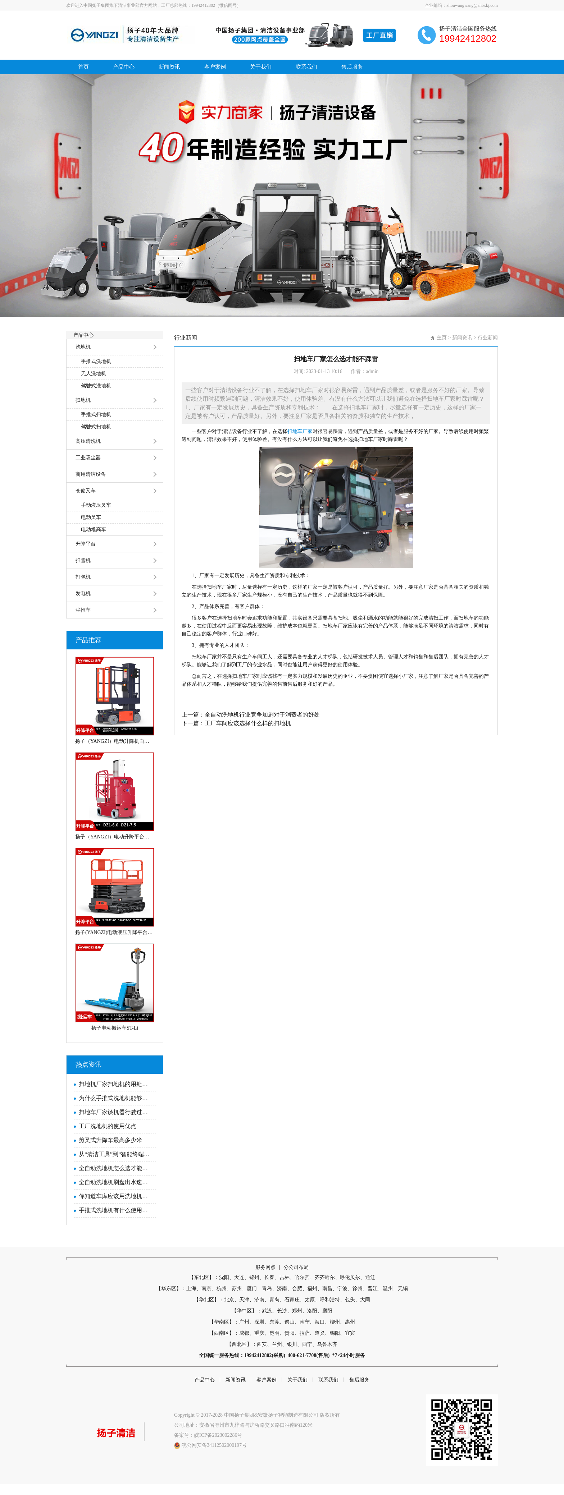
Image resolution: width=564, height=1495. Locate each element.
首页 (83, 67)
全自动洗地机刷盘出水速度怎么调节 (115, 1193)
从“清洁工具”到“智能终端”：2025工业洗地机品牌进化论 (115, 1165)
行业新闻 (488, 337)
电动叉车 (91, 528)
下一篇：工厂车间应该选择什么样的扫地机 (236, 723)
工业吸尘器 (88, 468)
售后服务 (354, 67)
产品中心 (124, 67)
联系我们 (308, 67)
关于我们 (262, 67)
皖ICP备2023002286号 (218, 1446)
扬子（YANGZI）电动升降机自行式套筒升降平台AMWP (114, 752)
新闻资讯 (170, 67)
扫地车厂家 (300, 431)
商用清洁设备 (91, 485)
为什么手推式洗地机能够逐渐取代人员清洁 (115, 1109)
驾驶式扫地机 (96, 437)
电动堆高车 (93, 540)
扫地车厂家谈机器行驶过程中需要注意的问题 (115, 1123)
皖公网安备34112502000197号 (214, 1456)
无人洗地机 (93, 384)
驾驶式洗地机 (96, 396)
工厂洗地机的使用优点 (107, 1137)
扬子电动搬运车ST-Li (114, 1038)
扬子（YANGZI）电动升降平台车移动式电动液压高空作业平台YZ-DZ (114, 847)
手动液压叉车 (96, 516)
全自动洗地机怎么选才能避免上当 (115, 1179)
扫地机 (83, 411)
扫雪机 (83, 571)
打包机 (83, 587)
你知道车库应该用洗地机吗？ (115, 1207)
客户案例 (216, 67)
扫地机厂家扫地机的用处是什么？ (115, 1095)
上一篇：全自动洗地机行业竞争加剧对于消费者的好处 (251, 715)
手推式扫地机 (96, 425)
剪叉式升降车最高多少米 (110, 1151)
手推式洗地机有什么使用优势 (115, 1221)
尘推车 (83, 621)
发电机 (83, 604)
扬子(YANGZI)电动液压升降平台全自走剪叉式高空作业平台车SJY (114, 943)
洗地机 (83, 357)
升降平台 (86, 554)
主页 (442, 337)
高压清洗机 (88, 452)
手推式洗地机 (96, 372)
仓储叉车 (86, 501)
